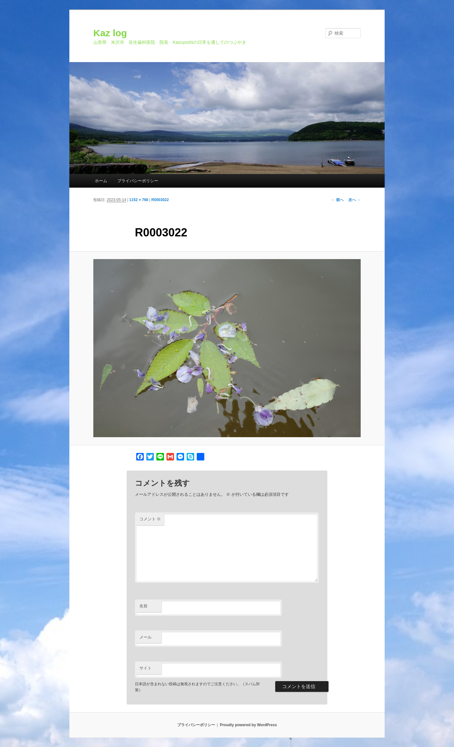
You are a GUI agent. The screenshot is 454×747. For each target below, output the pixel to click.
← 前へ (337, 200)
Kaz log (110, 33)
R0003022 (160, 200)
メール (145, 637)
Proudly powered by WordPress (248, 725)
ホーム (101, 180)
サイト (145, 668)
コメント (150, 519)
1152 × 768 (138, 200)
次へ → (354, 200)
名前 (143, 606)
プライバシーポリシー (137, 180)
